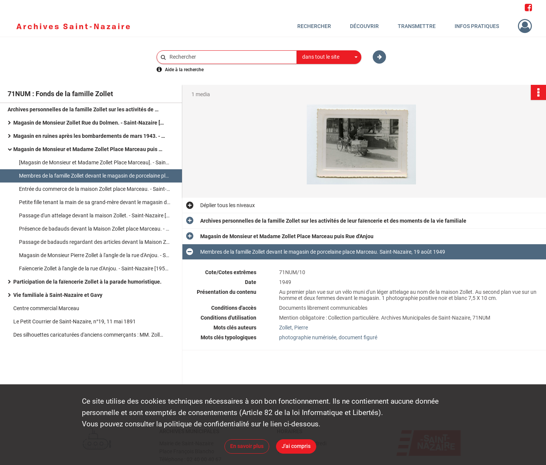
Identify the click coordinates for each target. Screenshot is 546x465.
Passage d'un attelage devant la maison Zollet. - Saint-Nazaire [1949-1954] (95, 215)
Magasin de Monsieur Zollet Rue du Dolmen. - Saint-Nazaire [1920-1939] (89, 123)
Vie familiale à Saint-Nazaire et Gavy (57, 295)
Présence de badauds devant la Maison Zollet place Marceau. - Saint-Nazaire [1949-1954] (95, 229)
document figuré (358, 337)
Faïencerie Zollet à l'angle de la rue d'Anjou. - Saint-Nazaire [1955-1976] (95, 268)
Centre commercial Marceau (46, 308)
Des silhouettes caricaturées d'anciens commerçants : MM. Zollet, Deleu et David (89, 335)
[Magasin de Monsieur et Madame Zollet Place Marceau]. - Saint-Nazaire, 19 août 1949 (95, 162)
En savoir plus (247, 446)
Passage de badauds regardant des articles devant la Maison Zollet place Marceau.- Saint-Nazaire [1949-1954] (95, 242)
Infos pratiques (477, 26)
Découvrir (364, 26)
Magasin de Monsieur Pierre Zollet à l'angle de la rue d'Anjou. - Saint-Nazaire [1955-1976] (95, 255)
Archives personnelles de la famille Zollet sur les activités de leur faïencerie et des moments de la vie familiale (83, 109)
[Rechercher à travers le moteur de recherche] (230, 57)
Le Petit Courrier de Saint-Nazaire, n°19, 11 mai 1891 (74, 321)
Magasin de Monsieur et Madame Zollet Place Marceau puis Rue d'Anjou (89, 149)
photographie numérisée (307, 337)
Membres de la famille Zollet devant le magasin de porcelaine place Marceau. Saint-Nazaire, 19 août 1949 (95, 176)
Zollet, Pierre (293, 328)
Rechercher (314, 26)
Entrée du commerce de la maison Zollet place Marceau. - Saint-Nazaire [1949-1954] (95, 189)
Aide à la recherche (184, 69)
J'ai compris (296, 446)
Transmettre (417, 26)
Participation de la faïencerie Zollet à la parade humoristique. (87, 282)
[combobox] (329, 57)
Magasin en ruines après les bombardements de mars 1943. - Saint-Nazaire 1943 (89, 136)
